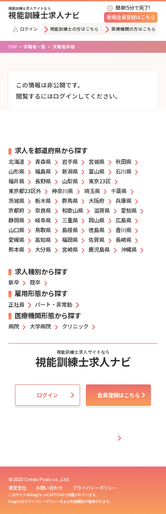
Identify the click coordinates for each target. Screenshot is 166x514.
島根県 (70, 230)
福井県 (16, 181)
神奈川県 (62, 191)
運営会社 (17, 487)
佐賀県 (96, 240)
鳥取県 (43, 230)
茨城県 (16, 201)
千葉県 (119, 191)
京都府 (16, 210)
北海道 (16, 162)
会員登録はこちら (118, 395)
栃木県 (43, 201)
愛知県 (129, 210)
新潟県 (70, 171)
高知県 (43, 240)
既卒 (35, 282)
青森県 (43, 162)
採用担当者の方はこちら (84, 438)
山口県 (16, 230)
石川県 (123, 171)
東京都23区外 (24, 191)
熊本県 (16, 249)
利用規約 (77, 501)
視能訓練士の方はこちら (71, 29)
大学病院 (40, 326)
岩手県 (70, 162)
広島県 (123, 220)
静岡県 (16, 220)
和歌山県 (72, 210)
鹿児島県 (99, 249)
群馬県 (70, 201)
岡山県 (96, 220)
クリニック (75, 326)
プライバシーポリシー (95, 487)
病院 (13, 326)
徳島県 (96, 230)
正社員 (16, 304)
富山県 (96, 171)
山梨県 (70, 181)
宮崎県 (70, 249)
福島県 (43, 171)
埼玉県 (92, 191)
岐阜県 (43, 220)
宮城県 (96, 162)
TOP (12, 46)
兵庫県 (123, 201)
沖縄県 (129, 249)
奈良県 (43, 210)
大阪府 (96, 201)
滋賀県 (102, 210)
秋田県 (123, 162)
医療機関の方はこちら (130, 29)
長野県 (43, 181)
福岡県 (70, 240)
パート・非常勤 (53, 304)
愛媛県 (16, 240)
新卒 (13, 282)
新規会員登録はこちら (131, 16)
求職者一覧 (34, 46)
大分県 (43, 249)
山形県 (16, 171)
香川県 (123, 230)
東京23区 (100, 181)
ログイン (25, 29)
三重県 (70, 220)
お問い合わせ (49, 487)
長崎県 (123, 240)
